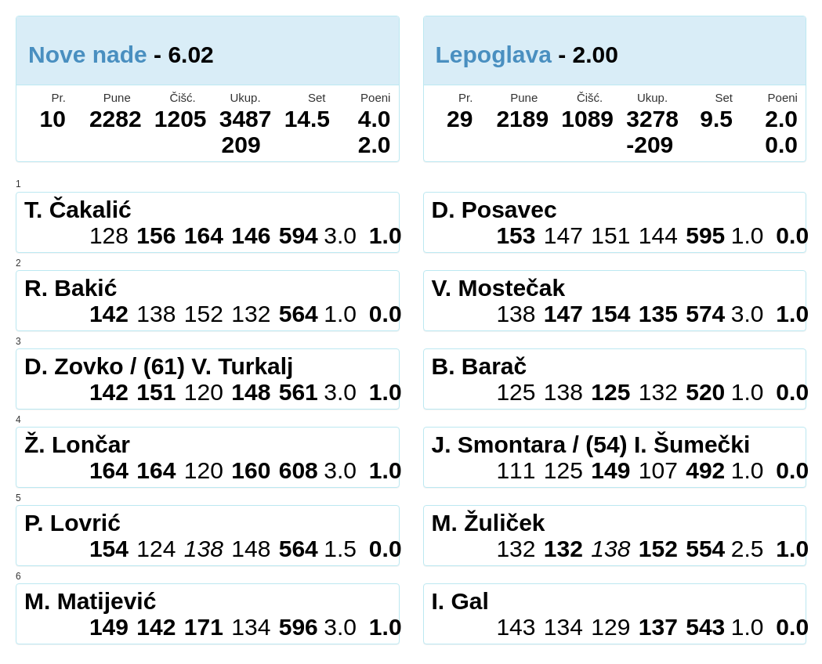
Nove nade (87, 54)
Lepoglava (494, 54)
